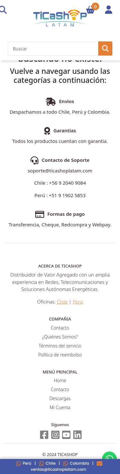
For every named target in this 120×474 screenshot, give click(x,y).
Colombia (76, 463)
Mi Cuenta (60, 407)
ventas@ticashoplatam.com (66, 466)
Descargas (59, 398)
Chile (47, 463)
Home (60, 380)
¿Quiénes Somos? (60, 337)
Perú (23, 463)
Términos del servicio (60, 346)
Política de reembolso (60, 355)
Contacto (60, 328)
